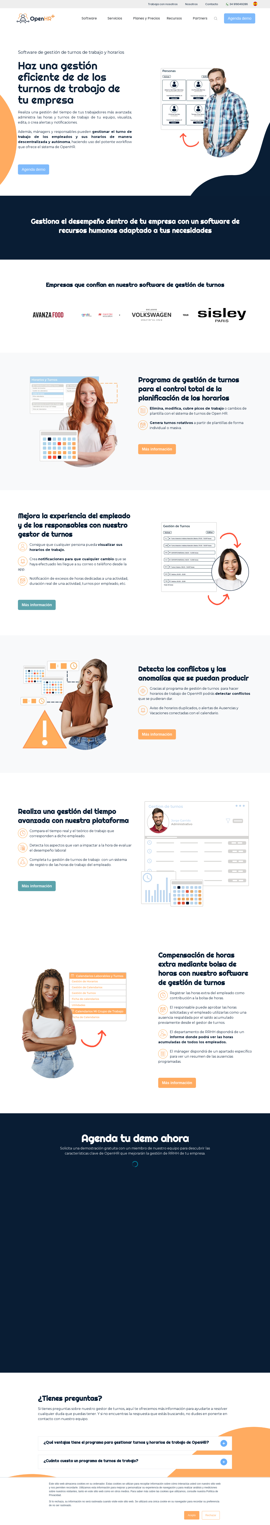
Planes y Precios (146, 18)
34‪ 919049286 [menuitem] (237, 4)
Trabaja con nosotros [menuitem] (163, 4)
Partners (200, 18)
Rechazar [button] (210, 1515)
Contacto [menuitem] (211, 4)
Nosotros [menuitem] (191, 4)
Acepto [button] (192, 1515)
